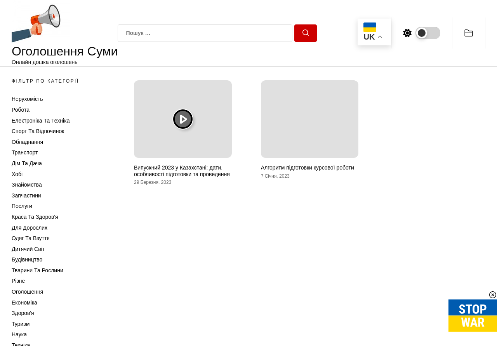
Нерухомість (27, 99)
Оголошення (27, 292)
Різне (18, 281)
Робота (21, 110)
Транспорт (25, 152)
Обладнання (27, 142)
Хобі (17, 174)
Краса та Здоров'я (35, 217)
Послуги (22, 206)
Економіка (24, 302)
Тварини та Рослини (37, 270)
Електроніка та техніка (41, 121)
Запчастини (26, 195)
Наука (19, 334)
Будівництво (27, 259)
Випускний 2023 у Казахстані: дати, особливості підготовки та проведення (182, 170)
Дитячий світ (28, 249)
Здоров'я (23, 313)
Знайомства (27, 185)
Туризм (21, 324)
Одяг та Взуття (31, 238)
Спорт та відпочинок (38, 131)
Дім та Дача (27, 163)
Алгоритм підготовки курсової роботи (307, 167)
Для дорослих (29, 228)
